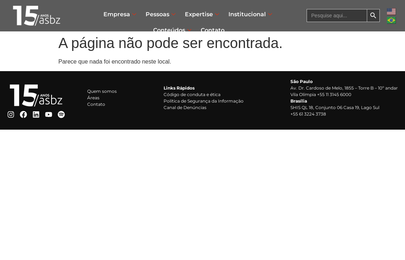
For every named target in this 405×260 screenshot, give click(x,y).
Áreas (93, 97)
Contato (212, 30)
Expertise (202, 14)
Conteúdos (172, 30)
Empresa (119, 14)
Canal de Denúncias (185, 107)
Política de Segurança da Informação (204, 101)
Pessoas (160, 14)
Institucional (250, 14)
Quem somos (102, 91)
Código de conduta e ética (192, 94)
